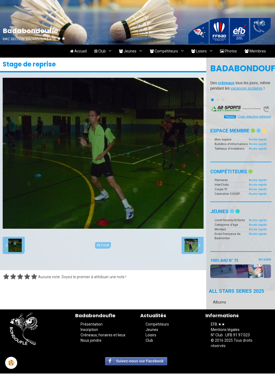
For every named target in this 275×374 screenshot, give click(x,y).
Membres (255, 51)
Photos (227, 51)
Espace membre (238, 131)
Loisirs (198, 51)
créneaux (226, 83)
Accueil (75, 51)
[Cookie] (11, 363)
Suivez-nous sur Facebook (140, 361)
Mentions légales (225, 330)
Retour (103, 246)
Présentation (92, 325)
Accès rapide (258, 140)
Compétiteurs (162, 51)
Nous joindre (91, 341)
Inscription (89, 330)
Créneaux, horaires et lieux (103, 335)
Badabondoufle (240, 69)
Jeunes (126, 51)
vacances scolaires (246, 89)
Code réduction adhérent (254, 117)
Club (98, 51)
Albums (219, 303)
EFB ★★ (218, 325)
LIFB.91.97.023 (237, 335)
